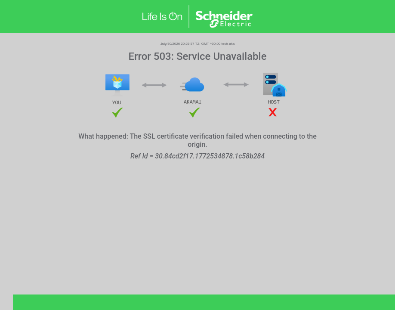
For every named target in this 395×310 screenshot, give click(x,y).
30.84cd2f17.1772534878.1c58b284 (210, 156)
